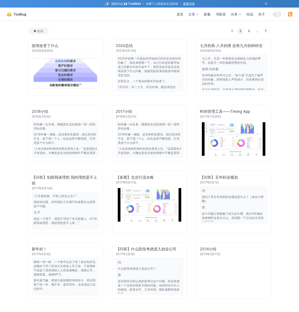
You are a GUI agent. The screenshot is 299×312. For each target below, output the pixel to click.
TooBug (16, 14)
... (257, 31)
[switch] (277, 14)
